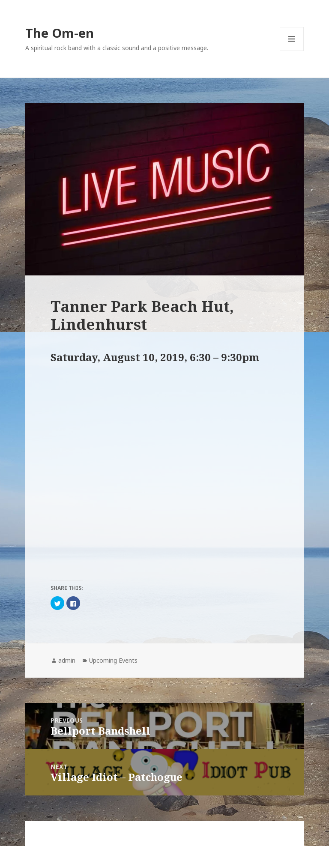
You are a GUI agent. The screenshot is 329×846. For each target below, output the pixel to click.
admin (66, 660)
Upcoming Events (113, 660)
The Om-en (59, 32)
